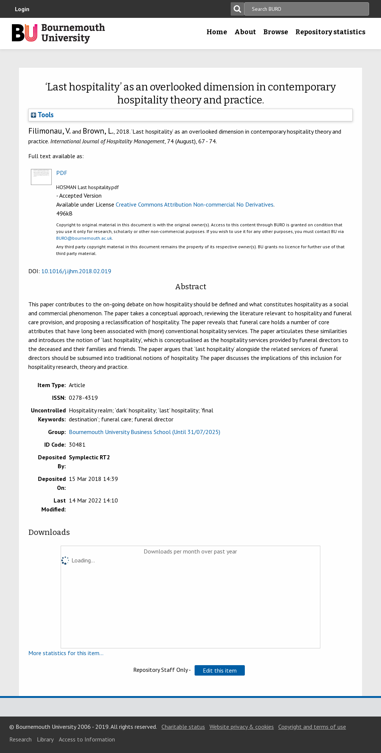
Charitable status (183, 726)
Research (20, 739)
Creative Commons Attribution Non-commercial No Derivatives (194, 204)
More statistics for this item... (65, 653)
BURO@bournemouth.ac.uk (84, 238)
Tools (42, 114)
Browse (275, 32)
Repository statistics (330, 32)
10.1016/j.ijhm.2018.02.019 (76, 271)
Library (45, 739)
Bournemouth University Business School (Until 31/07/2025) (144, 431)
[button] (220, 670)
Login (22, 9)
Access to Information (87, 739)
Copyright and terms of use (312, 726)
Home (216, 32)
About (245, 32)
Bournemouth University (58, 33)
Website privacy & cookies (241, 726)
